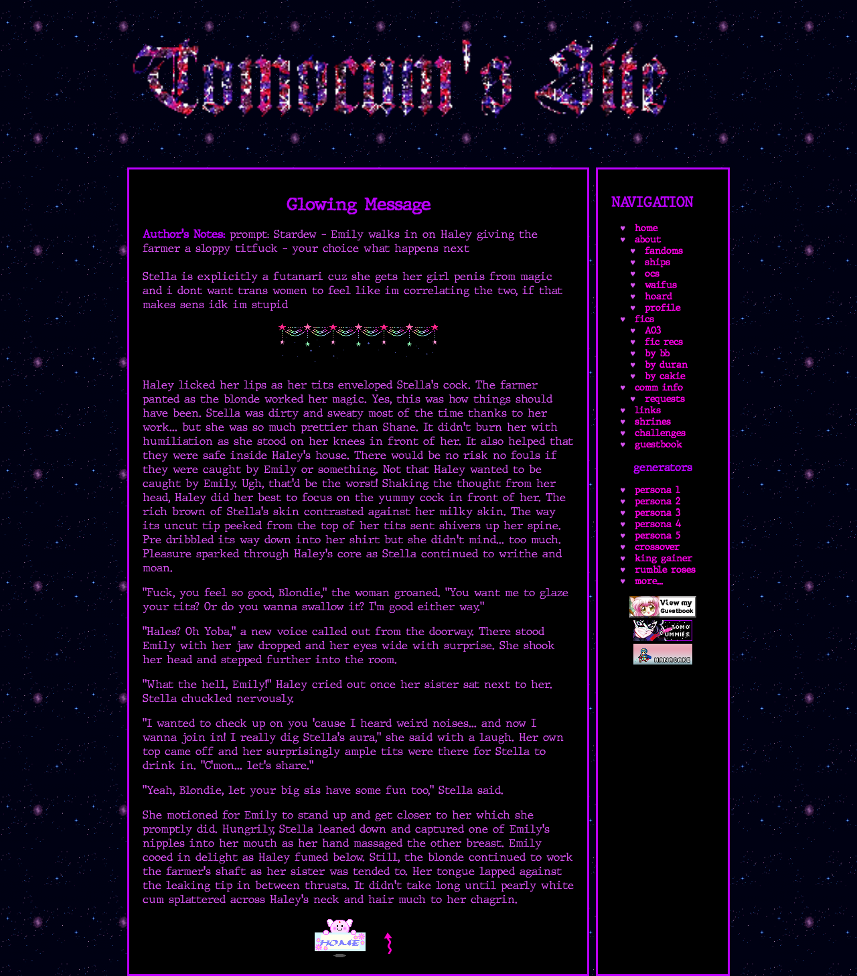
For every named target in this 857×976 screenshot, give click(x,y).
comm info (659, 387)
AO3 (653, 330)
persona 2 (657, 501)
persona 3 (657, 512)
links (648, 410)
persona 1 (657, 490)
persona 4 (658, 524)
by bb (657, 353)
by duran (666, 364)
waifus (661, 285)
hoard (658, 296)
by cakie (665, 376)
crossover (657, 547)
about (648, 239)
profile (662, 307)
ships (657, 262)
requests (665, 399)
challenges (660, 433)
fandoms (664, 251)
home (646, 228)
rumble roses (665, 569)
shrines (653, 421)
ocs (652, 273)
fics (644, 319)
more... (649, 581)
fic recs (664, 342)
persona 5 (657, 535)
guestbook (658, 444)
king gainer (663, 558)
